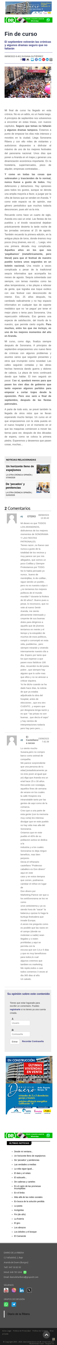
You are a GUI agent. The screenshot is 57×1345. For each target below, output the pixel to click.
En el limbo (19, 1192)
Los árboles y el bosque (25, 1232)
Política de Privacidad (22, 1331)
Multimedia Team (36, 1343)
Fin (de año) (20, 1214)
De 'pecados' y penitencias (26, 1160)
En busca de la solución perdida (29, 1201)
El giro (17, 1223)
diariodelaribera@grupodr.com (24, 1277)
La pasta (18, 1206)
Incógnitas (19, 1210)
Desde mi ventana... (23, 1151)
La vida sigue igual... (24, 1169)
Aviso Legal (6, 1331)
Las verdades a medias (25, 1164)
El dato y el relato (22, 1173)
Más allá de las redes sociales (28, 1197)
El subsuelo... (20, 1177)
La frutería (19, 1219)
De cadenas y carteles (24, 1181)
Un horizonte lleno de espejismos (29, 1156)
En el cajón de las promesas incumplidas (27, 1187)
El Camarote (20, 1236)
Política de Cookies (40, 1331)
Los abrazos (20, 1227)
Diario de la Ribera (19, 1314)
